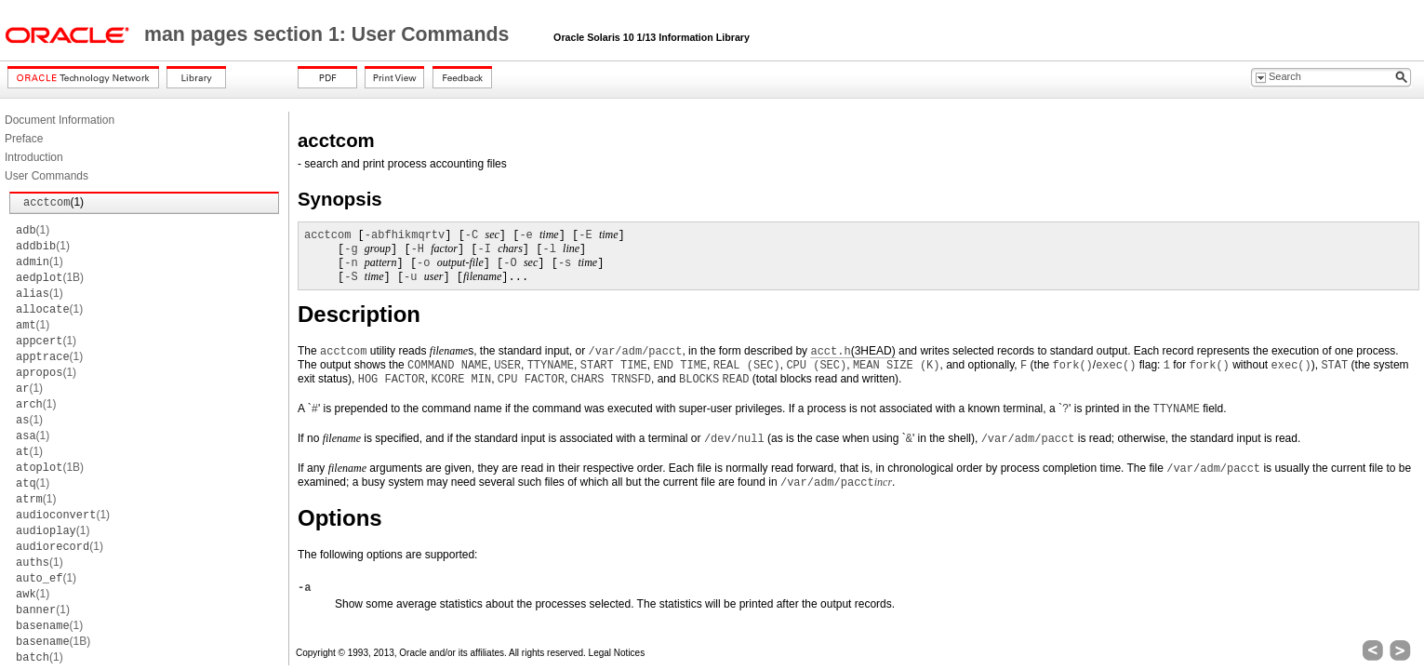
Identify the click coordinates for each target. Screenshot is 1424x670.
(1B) (50, 277)
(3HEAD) (852, 351)
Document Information (59, 120)
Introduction (34, 157)
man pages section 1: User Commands (329, 34)
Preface (24, 138)
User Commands (46, 175)
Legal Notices (617, 653)
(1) (53, 201)
